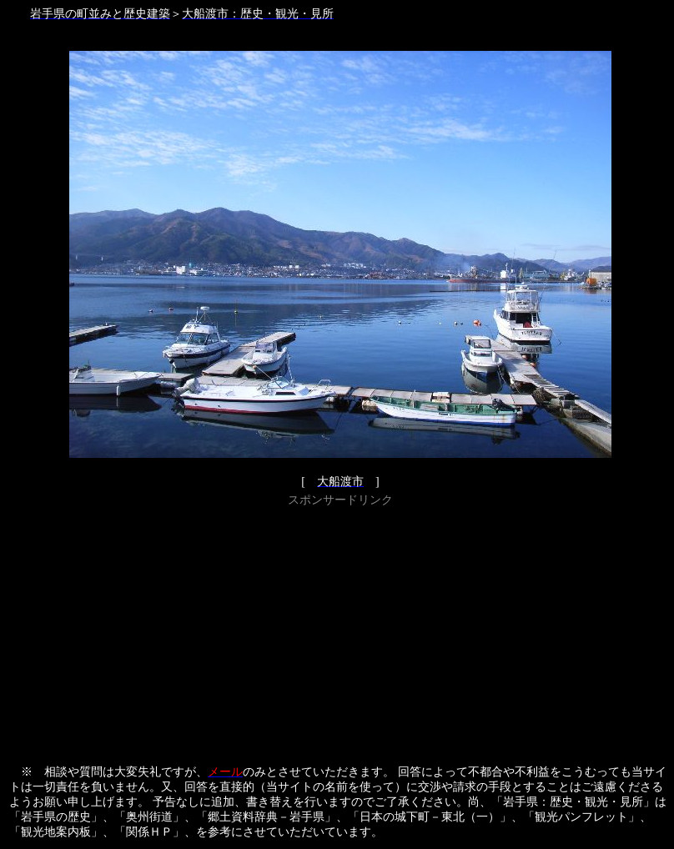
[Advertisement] (340, 628)
